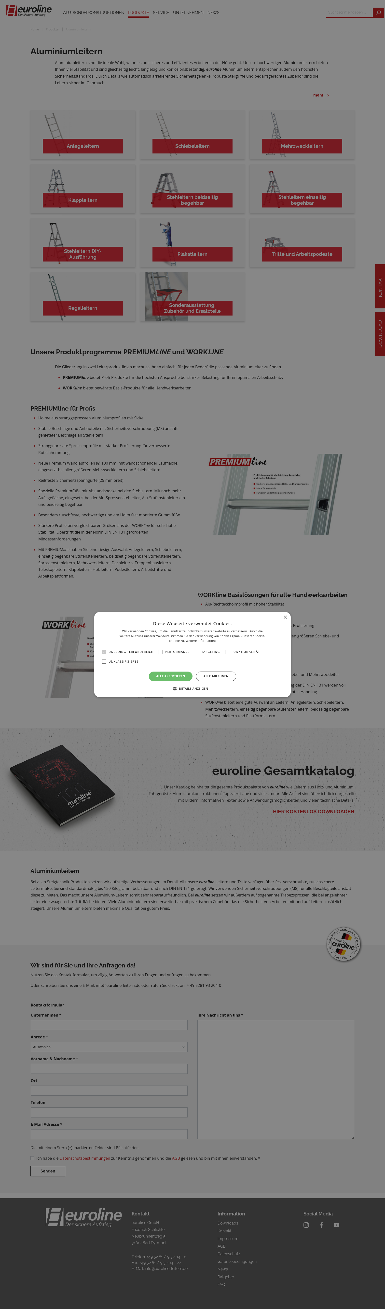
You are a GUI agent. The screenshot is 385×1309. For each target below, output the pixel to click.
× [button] (285, 617)
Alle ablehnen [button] (216, 676)
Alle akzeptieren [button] (170, 676)
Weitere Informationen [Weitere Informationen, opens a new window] (202, 641)
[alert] (192, 654)
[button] (192, 688)
